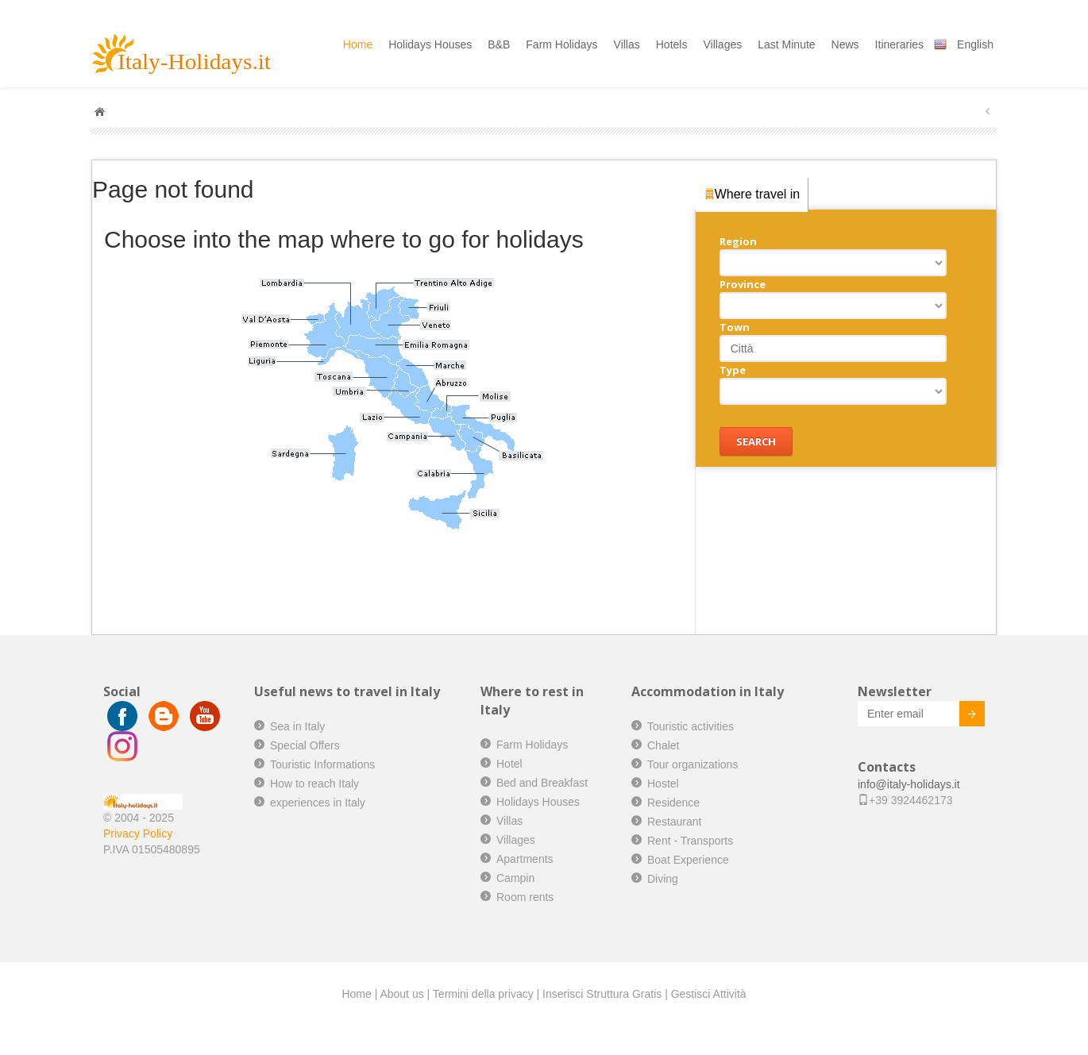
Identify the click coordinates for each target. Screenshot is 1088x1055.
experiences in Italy (317, 802)
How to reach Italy (314, 783)
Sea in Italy (297, 726)
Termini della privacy (483, 994)
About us (401, 994)
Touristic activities (690, 726)
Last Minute (786, 44)
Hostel (663, 783)
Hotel (509, 763)
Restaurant (674, 821)
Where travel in (752, 193)
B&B (499, 44)
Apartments (525, 859)
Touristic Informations (322, 764)
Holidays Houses (430, 44)
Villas (627, 44)
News (845, 44)
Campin (515, 878)
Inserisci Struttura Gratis (602, 994)
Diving (662, 878)
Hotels (672, 44)
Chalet (663, 745)
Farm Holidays (561, 44)
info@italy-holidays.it (909, 784)
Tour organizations (692, 764)
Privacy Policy (137, 833)
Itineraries (899, 44)
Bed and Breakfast (542, 782)
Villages (722, 44)
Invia (960, 716)
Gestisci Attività (709, 994)
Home (357, 44)
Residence (673, 802)
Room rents (525, 897)
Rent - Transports (690, 840)
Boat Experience (688, 859)
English (975, 44)
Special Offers (305, 745)
